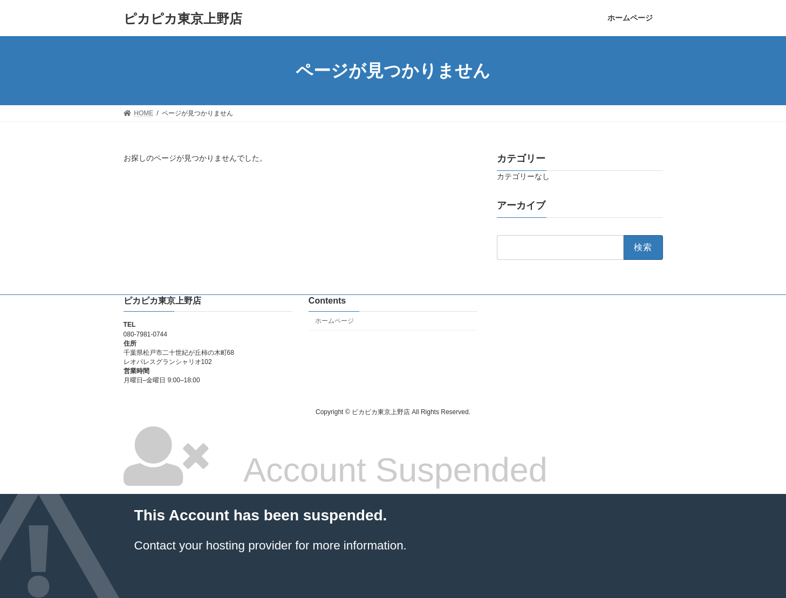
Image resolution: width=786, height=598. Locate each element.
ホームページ (334, 321)
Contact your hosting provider (213, 545)
